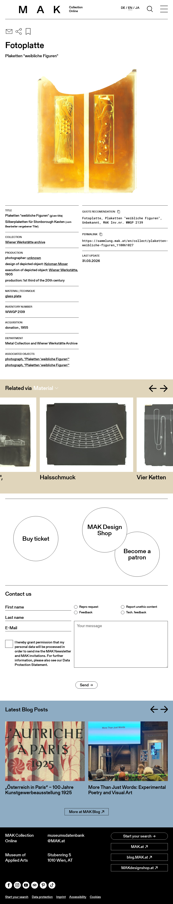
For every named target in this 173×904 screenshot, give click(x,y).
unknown (34, 258)
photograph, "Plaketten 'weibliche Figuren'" (37, 359)
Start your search (139, 836)
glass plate (13, 296)
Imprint (61, 897)
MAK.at (139, 846)
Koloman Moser (56, 264)
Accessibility (77, 897)
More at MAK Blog (86, 811)
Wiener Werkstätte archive (25, 242)
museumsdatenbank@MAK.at (66, 838)
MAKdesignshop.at (139, 867)
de (123, 8)
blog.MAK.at (139, 857)
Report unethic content (141, 606)
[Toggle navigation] (164, 9)
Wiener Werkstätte (63, 270)
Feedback (85, 612)
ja (137, 8)
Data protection (42, 897)
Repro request (88, 606)
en (130, 8)
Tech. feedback (136, 612)
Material (43, 388)
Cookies (95, 897)
